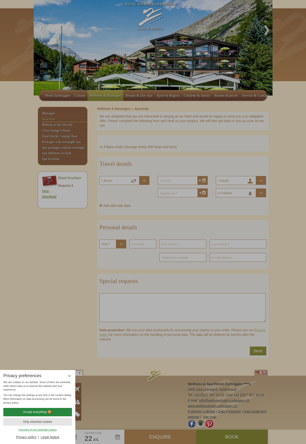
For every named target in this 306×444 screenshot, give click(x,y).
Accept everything (37, 412)
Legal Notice (50, 437)
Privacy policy (26, 437)
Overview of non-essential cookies (38, 429)
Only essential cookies (37, 421)
